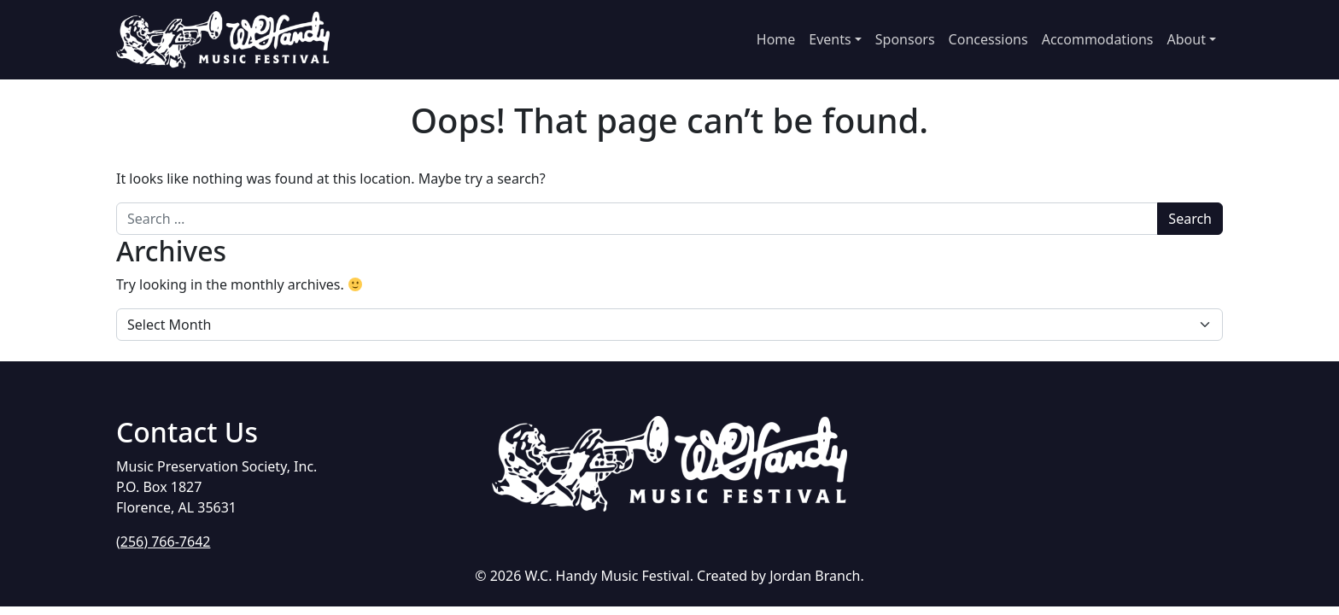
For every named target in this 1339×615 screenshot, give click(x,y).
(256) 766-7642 (163, 541)
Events (830, 39)
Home (776, 39)
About (1186, 39)
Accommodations (1098, 39)
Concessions (988, 39)
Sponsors (905, 39)
